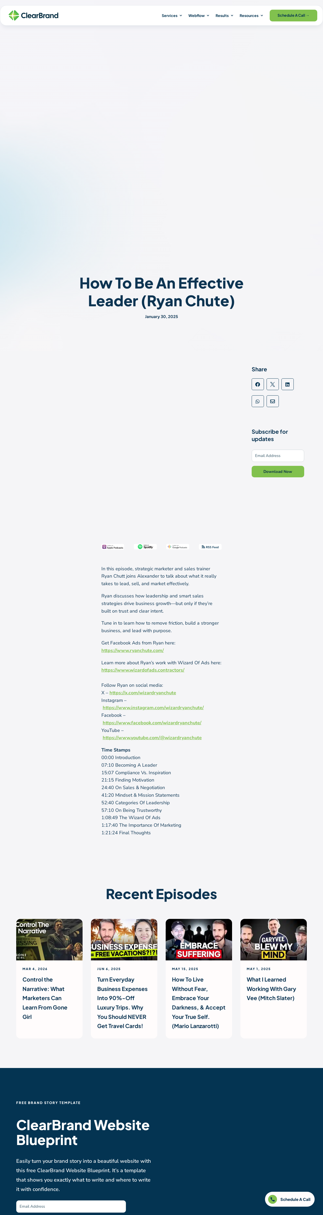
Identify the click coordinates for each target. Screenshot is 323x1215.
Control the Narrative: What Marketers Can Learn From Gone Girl (44, 998)
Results (222, 15)
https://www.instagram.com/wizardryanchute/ (153, 708)
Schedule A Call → (293, 15)
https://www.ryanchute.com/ (132, 650)
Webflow (196, 15)
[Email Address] (278, 456)
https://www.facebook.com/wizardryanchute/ (152, 723)
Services (169, 15)
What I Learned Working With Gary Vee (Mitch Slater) (271, 988)
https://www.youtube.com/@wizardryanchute (152, 738)
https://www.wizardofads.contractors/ (142, 670)
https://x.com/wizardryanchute (142, 693)
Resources (249, 15)
